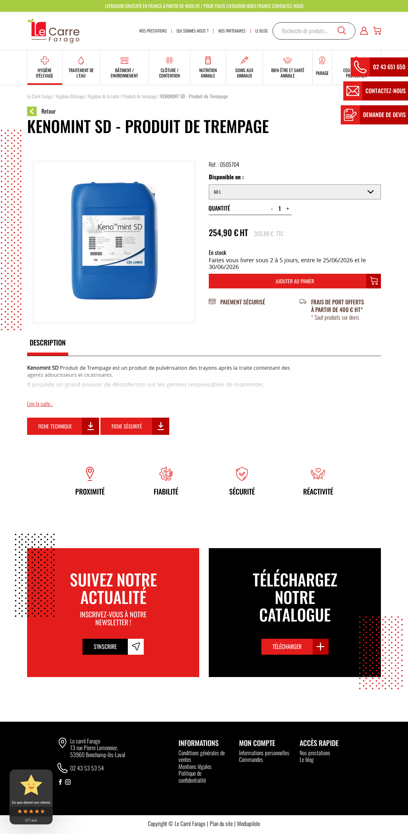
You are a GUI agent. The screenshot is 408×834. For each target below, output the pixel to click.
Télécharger (287, 646)
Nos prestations (315, 752)
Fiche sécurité (127, 426)
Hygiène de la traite (103, 96)
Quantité (219, 208)
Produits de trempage (140, 96)
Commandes (251, 759)
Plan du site (221, 823)
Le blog (307, 759)
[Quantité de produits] (280, 208)
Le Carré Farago (39, 96)
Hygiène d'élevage (70, 96)
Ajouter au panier (295, 281)
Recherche (341, 30)
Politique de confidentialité (192, 776)
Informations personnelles (264, 752)
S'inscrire (105, 646)
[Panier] (377, 31)
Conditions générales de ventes (201, 756)
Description (48, 342)
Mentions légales (195, 766)
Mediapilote (248, 823)
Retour (41, 111)
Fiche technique (55, 426)
